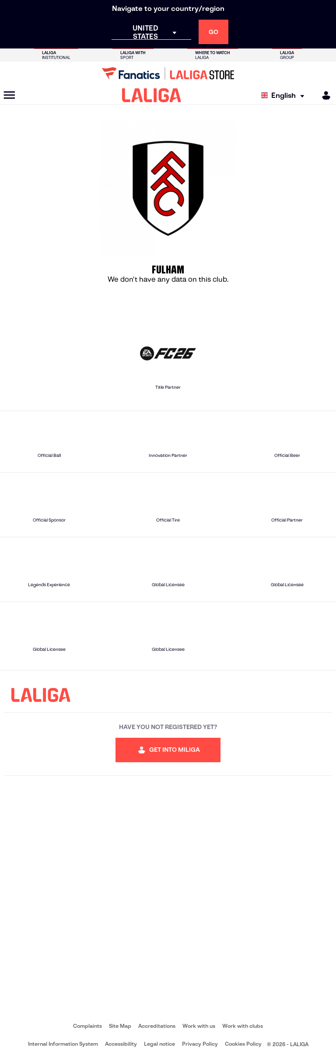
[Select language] (284, 95)
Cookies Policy (243, 1044)
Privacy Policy (200, 1044)
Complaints (87, 1026)
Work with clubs (242, 1026)
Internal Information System (63, 1044)
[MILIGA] (323, 95)
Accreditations (156, 1026)
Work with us (198, 1026)
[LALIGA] (151, 95)
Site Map (120, 1026)
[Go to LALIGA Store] (168, 73)
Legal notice (159, 1044)
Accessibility (121, 1044)
